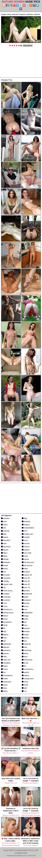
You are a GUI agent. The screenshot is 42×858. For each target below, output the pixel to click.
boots (4, 569)
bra (3, 572)
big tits (4, 550)
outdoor (26, 572)
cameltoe (5, 578)
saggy (25, 616)
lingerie (26, 525)
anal (4, 521)
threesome (27, 660)
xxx (24, 691)
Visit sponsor (27, 45)
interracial (6, 682)
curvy (4, 606)
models (26, 537)
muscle (26, 543)
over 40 (26, 578)
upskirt (25, 672)
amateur (5, 518)
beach (4, 537)
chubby (5, 581)
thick (25, 657)
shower (26, 631)
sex (24, 622)
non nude (26, 553)
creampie (6, 597)
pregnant (26, 600)
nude (25, 556)
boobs (4, 565)
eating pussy (7, 613)
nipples (26, 550)
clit (3, 587)
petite (25, 597)
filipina (4, 635)
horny (4, 669)
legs (24, 518)
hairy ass (5, 660)
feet (3, 631)
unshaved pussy (29, 669)
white (25, 685)
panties (26, 591)
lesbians (26, 521)
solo (24, 647)
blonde (5, 559)
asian (4, 525)
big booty (5, 547)
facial (4, 625)
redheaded (27, 613)
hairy (4, 657)
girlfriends (6, 644)
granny (5, 653)
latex (4, 688)
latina (4, 691)
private (25, 603)
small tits (26, 644)
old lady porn (28, 562)
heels (4, 666)
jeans (4, 685)
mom (25, 540)
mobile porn (27, 534)
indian (4, 679)
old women (27, 565)
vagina (25, 675)
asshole (5, 531)
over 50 (26, 581)
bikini (4, 553)
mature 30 (27, 575)
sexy (25, 625)
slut (24, 641)
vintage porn (28, 679)
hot (3, 672)
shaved (26, 628)
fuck (3, 638)
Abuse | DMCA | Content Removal (15, 850)
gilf (3, 641)
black (4, 556)
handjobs (5, 663)
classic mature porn (10, 584)
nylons (25, 559)
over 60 (26, 584)
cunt (4, 603)
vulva (25, 682)
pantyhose (27, 594)
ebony (4, 616)
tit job (25, 663)
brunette (5, 575)
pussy (25, 606)
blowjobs (5, 562)
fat (3, 628)
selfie (25, 619)
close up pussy (8, 591)
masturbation (28, 528)
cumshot (5, 600)
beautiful (5, 540)
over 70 (26, 587)
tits (24, 666)
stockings (26, 650)
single (25, 635)
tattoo (25, 653)
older (25, 569)
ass (3, 528)
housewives (7, 675)
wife (24, 688)
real (24, 609)
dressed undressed (9, 609)
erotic (4, 619)
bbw (3, 534)
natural (25, 547)
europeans (6, 622)
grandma (5, 650)
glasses (5, 647)
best (4, 543)
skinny (25, 638)
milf (24, 531)
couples (5, 594)
